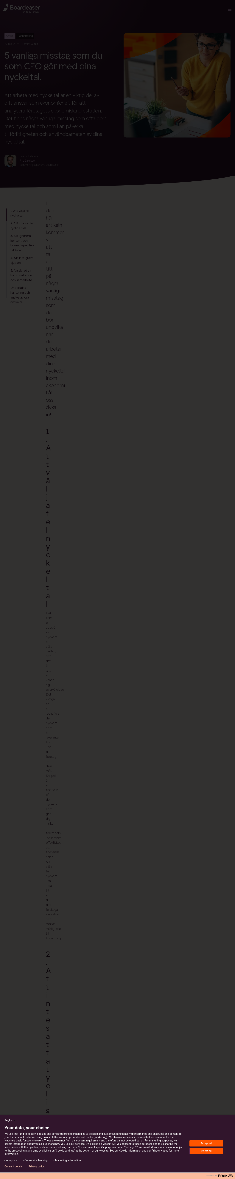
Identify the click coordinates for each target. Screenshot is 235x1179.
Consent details (13, 1166)
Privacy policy (36, 1166)
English (10, 1120)
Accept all (206, 1143)
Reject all (206, 1150)
